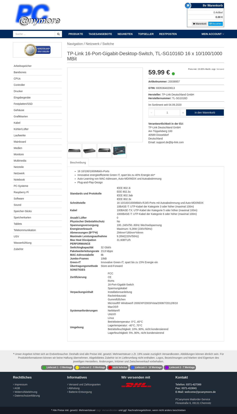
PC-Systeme (21, 185)
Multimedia (20, 160)
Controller (19, 84)
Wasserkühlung (22, 242)
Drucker (18, 91)
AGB (16, 388)
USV (16, 236)
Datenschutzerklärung (26, 395)
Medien (18, 148)
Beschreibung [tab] (78, 162)
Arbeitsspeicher (23, 65)
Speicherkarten (22, 217)
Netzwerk (19, 173)
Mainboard (20, 141)
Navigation (75, 44)
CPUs (17, 78)
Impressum (20, 384)
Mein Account (213, 34)
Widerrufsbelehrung (25, 391)
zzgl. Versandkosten (107, 410)
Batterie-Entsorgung (79, 391)
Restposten (168, 34)
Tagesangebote (100, 34)
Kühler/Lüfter (21, 129)
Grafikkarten (21, 116)
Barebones (20, 72)
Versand (220, 69)
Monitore (19, 154)
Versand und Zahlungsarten (84, 384)
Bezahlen (215, 23)
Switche (108, 44)
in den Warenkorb (205, 112)
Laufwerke (20, 135)
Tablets (18, 223)
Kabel (17, 122)
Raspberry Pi (21, 192)
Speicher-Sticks (23, 211)
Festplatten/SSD (23, 103)
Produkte (76, 34)
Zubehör (18, 249)
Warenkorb (199, 23)
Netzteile (19, 166)
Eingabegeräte (22, 97)
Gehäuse (19, 110)
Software (19, 198)
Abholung (73, 388)
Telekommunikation (25, 230)
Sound (17, 204)
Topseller (146, 34)
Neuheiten (125, 34)
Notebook (19, 179)
